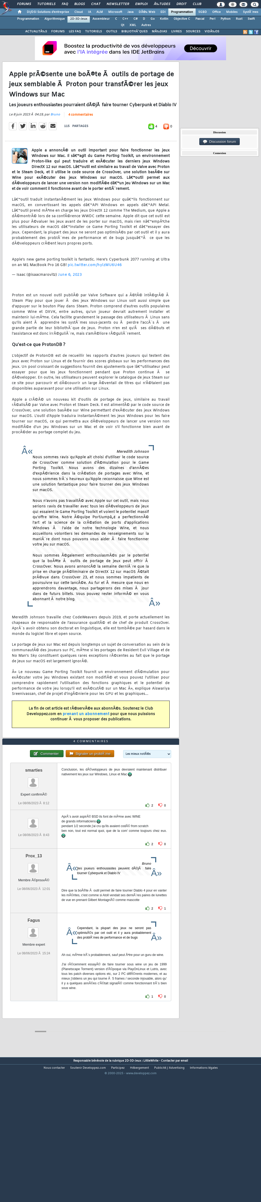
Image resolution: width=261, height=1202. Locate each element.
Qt (122, 25)
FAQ (65, 4)
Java (130, 12)
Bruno (55, 133)
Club (197, 4)
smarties (34, 827)
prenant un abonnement (86, 733)
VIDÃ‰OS (212, 31)
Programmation (182, 12)
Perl (212, 19)
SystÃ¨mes (250, 12)
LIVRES (176, 31)
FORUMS (58, 31)
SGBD (202, 12)
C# (135, 19)
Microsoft (115, 12)
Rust (239, 19)
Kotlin (164, 19)
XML (132, 25)
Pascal (199, 19)
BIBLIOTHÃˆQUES (134, 31)
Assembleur (101, 19)
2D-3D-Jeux (78, 19)
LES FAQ (75, 31)
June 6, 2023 (70, 293)
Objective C (182, 19)
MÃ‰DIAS (159, 31)
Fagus (34, 977)
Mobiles (232, 12)
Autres (146, 25)
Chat (96, 4)
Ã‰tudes (162, 4)
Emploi (141, 4)
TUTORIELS (93, 31)
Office (216, 12)
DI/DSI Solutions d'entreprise (48, 12)
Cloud (78, 12)
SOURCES (193, 31)
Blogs (79, 4)
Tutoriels (46, 4)
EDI (163, 12)
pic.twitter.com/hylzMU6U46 (95, 284)
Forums (24, 4)
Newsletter (117, 4)
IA (89, 12)
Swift (251, 19)
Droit (181, 4)
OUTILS (111, 31)
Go (152, 19)
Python (226, 19)
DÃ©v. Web (147, 12)
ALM (99, 12)
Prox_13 (34, 912)
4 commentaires (80, 134)
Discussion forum (219, 142)
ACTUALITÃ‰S (36, 31)
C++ (125, 19)
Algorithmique (54, 19)
